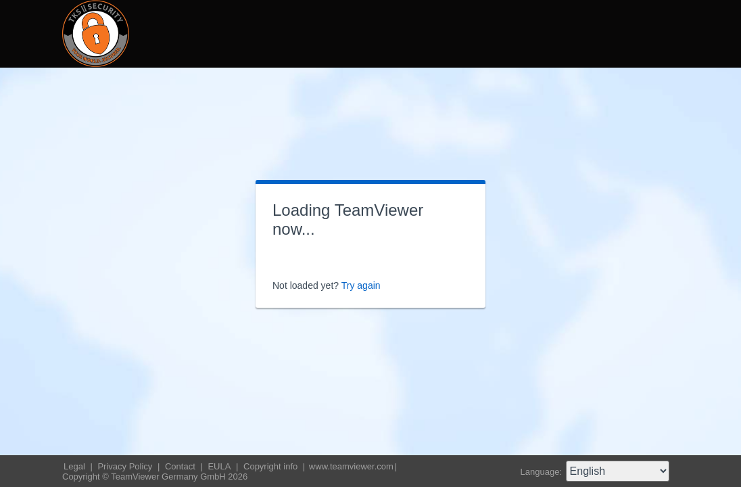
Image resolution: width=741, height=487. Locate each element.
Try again (361, 285)
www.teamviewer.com (351, 466)
